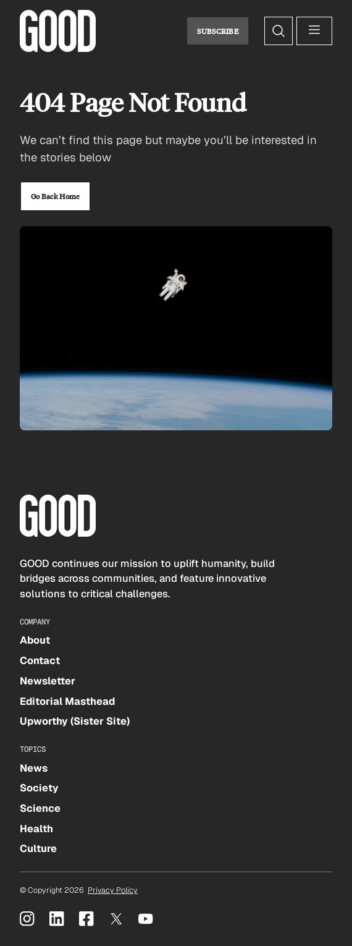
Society (39, 788)
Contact (40, 660)
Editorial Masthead (67, 701)
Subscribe (217, 31)
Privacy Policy (113, 890)
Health (36, 828)
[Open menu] (314, 31)
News (34, 768)
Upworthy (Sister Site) (75, 721)
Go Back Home (55, 196)
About (35, 640)
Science (40, 808)
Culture (38, 848)
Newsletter (47, 681)
